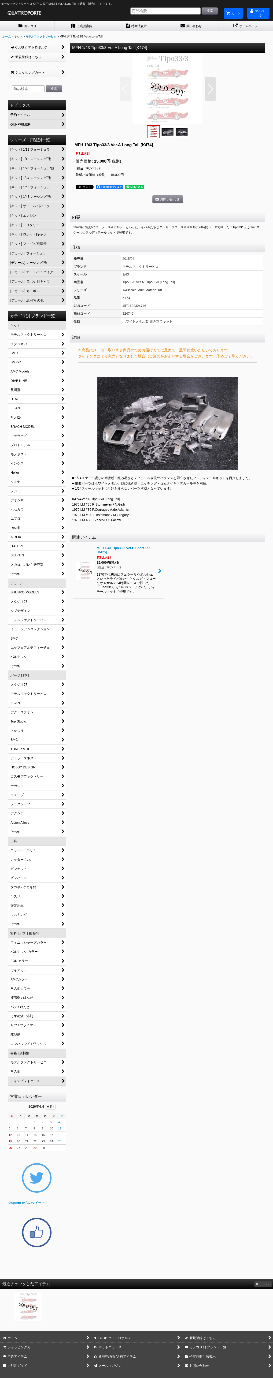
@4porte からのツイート (26, 1203)
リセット (263, 1284)
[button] (125, 89)
